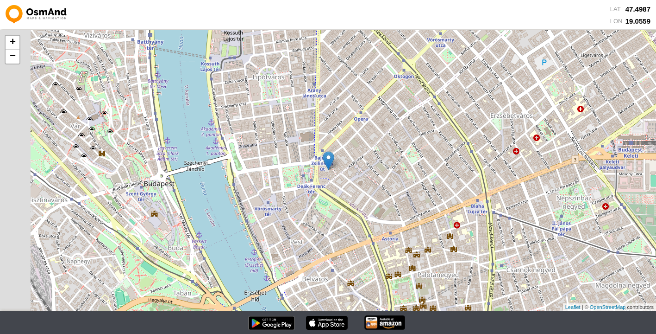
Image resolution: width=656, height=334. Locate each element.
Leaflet (573, 307)
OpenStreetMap (608, 307)
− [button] (13, 57)
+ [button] (13, 43)
